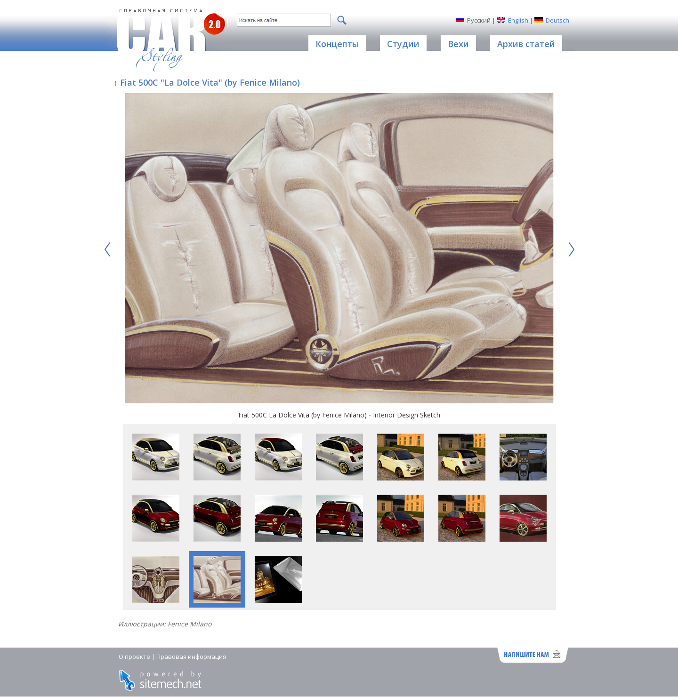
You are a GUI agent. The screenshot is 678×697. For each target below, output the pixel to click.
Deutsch (557, 20)
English (518, 20)
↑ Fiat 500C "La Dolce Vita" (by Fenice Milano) (206, 82)
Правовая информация (191, 656)
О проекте (134, 656)
